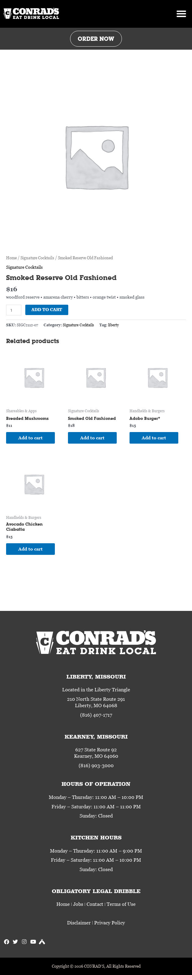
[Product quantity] (13, 310)
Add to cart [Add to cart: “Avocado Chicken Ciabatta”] (30, 548)
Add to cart (46, 309)
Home (11, 257)
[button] (181, 14)
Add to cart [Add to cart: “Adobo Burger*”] (154, 437)
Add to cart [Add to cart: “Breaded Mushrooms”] (30, 437)
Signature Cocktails (37, 257)
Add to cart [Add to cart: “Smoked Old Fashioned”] (92, 437)
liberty (113, 325)
